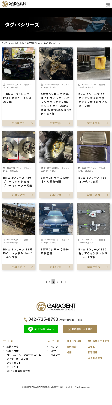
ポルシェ (55, 354)
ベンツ (54, 346)
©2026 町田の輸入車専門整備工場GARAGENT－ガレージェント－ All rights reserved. (56, 387)
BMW (53, 350)
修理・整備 (12, 350)
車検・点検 (12, 346)
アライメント (13, 363)
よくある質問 (95, 358)
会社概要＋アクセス (98, 341)
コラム (91, 346)
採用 (69, 352)
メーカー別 (53, 341)
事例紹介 (71, 346)
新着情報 (92, 352)
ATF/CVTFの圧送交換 (18, 371)
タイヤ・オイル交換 (17, 359)
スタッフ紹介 (74, 341)
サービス (8, 341)
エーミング (12, 367)
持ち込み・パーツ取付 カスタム (23, 354)
